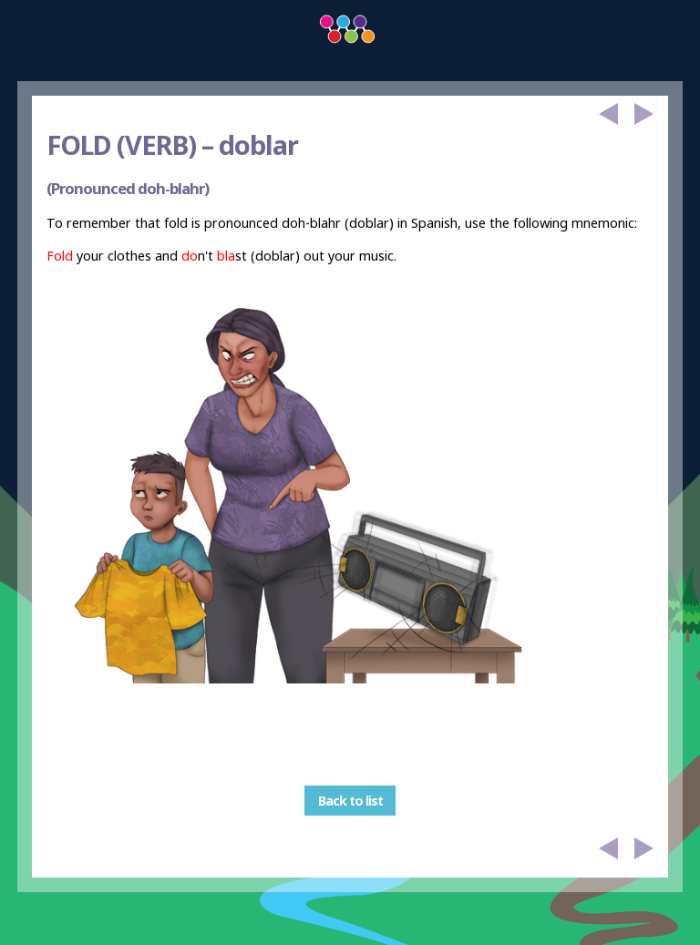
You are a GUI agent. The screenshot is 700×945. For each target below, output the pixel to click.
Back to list (350, 800)
